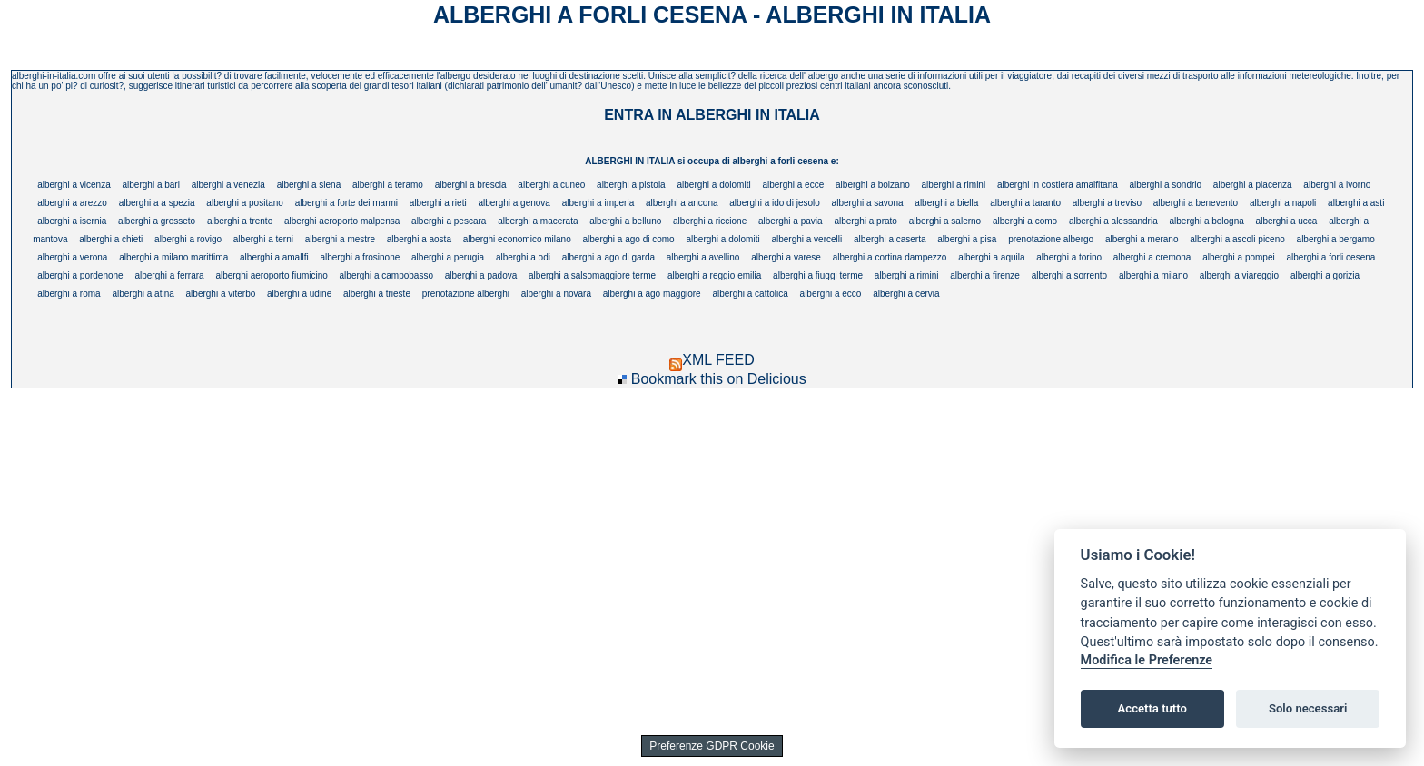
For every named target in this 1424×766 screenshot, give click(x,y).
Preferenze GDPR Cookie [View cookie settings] (711, 746)
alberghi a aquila (991, 257)
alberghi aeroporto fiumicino (271, 275)
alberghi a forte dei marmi (346, 203)
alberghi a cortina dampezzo (890, 257)
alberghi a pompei (1238, 257)
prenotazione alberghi (465, 294)
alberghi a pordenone (80, 275)
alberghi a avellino (703, 257)
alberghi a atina (142, 294)
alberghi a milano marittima (173, 257)
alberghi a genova (514, 203)
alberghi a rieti (438, 203)
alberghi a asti (1356, 203)
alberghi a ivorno (1336, 185)
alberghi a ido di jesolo (774, 203)
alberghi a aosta (419, 239)
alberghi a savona (868, 203)
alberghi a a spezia (157, 203)
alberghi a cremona (1152, 257)
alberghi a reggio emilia (714, 275)
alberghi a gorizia (1325, 275)
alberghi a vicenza (74, 185)
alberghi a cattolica (749, 294)
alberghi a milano (1153, 275)
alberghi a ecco (831, 294)
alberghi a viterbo (221, 294)
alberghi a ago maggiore (652, 294)
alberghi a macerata (538, 221)
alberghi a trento (239, 221)
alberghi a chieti (111, 239)
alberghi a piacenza (1252, 185)
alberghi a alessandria (1113, 221)
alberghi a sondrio (1166, 185)
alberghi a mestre (340, 239)
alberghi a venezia (228, 185)
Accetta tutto (1152, 708)
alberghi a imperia (598, 203)
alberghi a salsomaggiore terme (592, 275)
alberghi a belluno (625, 221)
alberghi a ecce (793, 185)
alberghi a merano (1142, 239)
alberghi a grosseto (156, 221)
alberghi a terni (263, 239)
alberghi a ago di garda (608, 257)
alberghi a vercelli (806, 239)
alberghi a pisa (966, 239)
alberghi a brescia (471, 185)
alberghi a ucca (1287, 221)
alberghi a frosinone (360, 257)
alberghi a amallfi (274, 257)
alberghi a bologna (1207, 221)
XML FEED (711, 360)
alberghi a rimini (954, 185)
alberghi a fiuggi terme (818, 275)
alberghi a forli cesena (1330, 257)
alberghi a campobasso (386, 275)
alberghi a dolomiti (713, 185)
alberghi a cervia (906, 294)
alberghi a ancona (682, 203)
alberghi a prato (865, 221)
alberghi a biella (946, 203)
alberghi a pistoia (631, 185)
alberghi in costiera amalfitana (1057, 185)
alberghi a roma (68, 294)
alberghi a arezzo (72, 203)
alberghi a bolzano (873, 185)
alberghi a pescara (448, 221)
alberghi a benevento (1195, 203)
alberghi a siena (309, 185)
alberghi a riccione (710, 221)
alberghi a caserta (890, 239)
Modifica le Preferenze (1147, 660)
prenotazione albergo (1050, 239)
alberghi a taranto (1025, 203)
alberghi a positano (244, 203)
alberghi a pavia (790, 221)
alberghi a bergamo (1336, 239)
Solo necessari (1308, 708)
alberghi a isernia (71, 221)
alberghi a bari (151, 185)
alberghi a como (1025, 221)
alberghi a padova (481, 275)
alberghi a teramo (387, 185)
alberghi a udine (299, 294)
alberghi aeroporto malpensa (342, 221)
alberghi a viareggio (1239, 275)
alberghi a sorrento (1069, 275)
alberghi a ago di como (629, 239)
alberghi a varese (786, 257)
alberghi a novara (556, 294)
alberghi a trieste (376, 294)
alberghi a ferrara (168, 275)
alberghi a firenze (985, 275)
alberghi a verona (72, 257)
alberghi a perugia (447, 257)
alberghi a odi (523, 257)
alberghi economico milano (517, 239)
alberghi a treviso (1107, 203)
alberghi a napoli (1283, 203)
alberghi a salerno (945, 221)
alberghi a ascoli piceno (1237, 239)
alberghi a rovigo (188, 239)
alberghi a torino (1069, 257)
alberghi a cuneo (551, 185)
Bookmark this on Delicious (718, 379)
